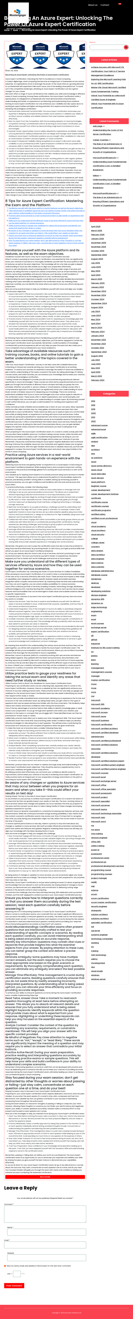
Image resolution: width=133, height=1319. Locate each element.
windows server (98, 979)
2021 (93, 417)
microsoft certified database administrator (104, 734)
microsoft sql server (100, 805)
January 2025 (97, 287)
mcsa (93, 684)
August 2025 (97, 259)
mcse (93, 688)
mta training (97, 833)
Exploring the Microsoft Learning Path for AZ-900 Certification (108, 81)
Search (92, 42)
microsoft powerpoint (101, 793)
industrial (95, 643)
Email (7, 1240)
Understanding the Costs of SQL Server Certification (108, 132)
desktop (95, 583)
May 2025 (95, 271)
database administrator (102, 571)
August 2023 (97, 356)
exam (93, 615)
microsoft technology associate (106, 813)
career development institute (105, 494)
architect (95, 449)
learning (95, 664)
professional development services (107, 866)
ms (92, 825)
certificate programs (101, 510)
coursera (95, 546)
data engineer (97, 558)
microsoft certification (101, 724)
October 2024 (97, 299)
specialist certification (101, 922)
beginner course (98, 486)
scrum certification (100, 898)
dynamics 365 (97, 599)
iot (92, 651)
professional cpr (98, 862)
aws (93, 453)
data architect (98, 554)
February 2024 (98, 331)
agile (93, 433)
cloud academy (98, 526)
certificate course (99, 502)
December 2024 (98, 291)
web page (97, 126)
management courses (101, 672)
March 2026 (96, 230)
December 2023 (98, 339)
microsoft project (99, 797)
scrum (94, 894)
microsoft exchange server (103, 781)
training (94, 951)
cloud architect (98, 530)
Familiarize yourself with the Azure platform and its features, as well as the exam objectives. (46, 208)
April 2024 (95, 323)
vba (93, 967)
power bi (95, 850)
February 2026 (97, 234)
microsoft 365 (97, 704)
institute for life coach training (105, 647)
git (92, 635)
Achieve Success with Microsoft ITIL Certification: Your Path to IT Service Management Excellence (108, 71)
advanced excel (98, 429)
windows (95, 975)
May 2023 (95, 368)
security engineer (99, 906)
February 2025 (98, 283)
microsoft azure (98, 716)
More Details (45, 1177)
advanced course (99, 425)
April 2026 (95, 226)
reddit (94, 882)
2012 (93, 401)
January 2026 (97, 238)
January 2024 (97, 335)
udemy (94, 959)
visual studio (97, 971)
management (97, 668)
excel (93, 619)
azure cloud (96, 470)
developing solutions (100, 591)
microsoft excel (98, 777)
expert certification (100, 631)
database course (99, 575)
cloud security (97, 534)
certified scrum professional (104, 518)
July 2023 (95, 360)
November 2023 (98, 343)
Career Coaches (100, 140)
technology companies (102, 938)
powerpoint (96, 854)
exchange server (99, 627)
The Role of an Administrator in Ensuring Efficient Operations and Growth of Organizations (108, 148)
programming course (101, 870)
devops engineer (99, 595)
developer (95, 587)
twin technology (98, 955)
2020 (93, 413)
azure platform (98, 482)
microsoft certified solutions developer (104, 754)
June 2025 (96, 267)
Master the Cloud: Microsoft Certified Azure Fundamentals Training (108, 89)
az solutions (96, 457)
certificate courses (100, 506)
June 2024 (96, 315)
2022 (93, 421)
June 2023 (96, 364)
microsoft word (98, 821)
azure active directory (101, 465)
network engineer (99, 837)
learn (93, 660)
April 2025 (95, 275)
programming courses (101, 874)
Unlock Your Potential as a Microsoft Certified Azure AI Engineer (108, 97)
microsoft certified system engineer (108, 765)
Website (10, 1253)
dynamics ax (97, 603)
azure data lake (98, 474)
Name (10, 1227)
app (93, 445)
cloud (93, 522)
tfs (92, 947)
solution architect (99, 914)
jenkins (94, 655)
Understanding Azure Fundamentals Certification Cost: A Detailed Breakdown (109, 165)
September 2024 (99, 303)
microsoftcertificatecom (104, 157)
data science (97, 562)
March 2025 (96, 279)
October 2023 (97, 348)
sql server (95, 930)
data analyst (97, 550)
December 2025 (98, 242)
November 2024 (98, 295)
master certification (100, 680)
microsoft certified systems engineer (108, 769)
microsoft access (99, 712)
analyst (94, 441)
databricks (96, 579)
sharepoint (96, 910)
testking (95, 942)
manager (95, 676)
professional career (100, 858)
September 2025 (99, 255)
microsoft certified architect (104, 728)
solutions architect (100, 918)
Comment (9, 1204)
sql (92, 926)
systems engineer (99, 934)
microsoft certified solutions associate (104, 746)
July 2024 (95, 311)
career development (100, 490)
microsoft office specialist (103, 789)
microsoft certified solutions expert (107, 761)
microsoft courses (99, 773)
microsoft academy (100, 708)
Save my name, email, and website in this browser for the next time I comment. (39, 1266)
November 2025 (98, 246)
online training (97, 845)
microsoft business (100, 720)
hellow (96, 175)
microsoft (95, 700)
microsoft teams (99, 809)
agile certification (99, 437)
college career (98, 542)
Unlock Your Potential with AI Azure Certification (107, 105)
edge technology (99, 607)
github (94, 639)
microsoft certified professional (106, 740)
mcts (93, 692)
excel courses (97, 623)
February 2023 (97, 380)
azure (93, 461)
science (94, 890)
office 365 (95, 841)
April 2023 (95, 372)
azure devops (97, 478)
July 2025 (95, 263)
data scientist (97, 567)
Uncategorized (98, 963)
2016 (93, 405)
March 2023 (96, 376)
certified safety (98, 514)
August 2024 (97, 307)
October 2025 (97, 250)
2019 (93, 409)
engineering (96, 611)
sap (93, 886)
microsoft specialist (100, 801)
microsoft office (98, 785)
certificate (96, 498)
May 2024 (95, 319)
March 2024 (96, 327)
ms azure (95, 829)
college (94, 538)
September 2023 (99, 352)
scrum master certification (103, 902)
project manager (99, 878)
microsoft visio (98, 817)
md (92, 696)
